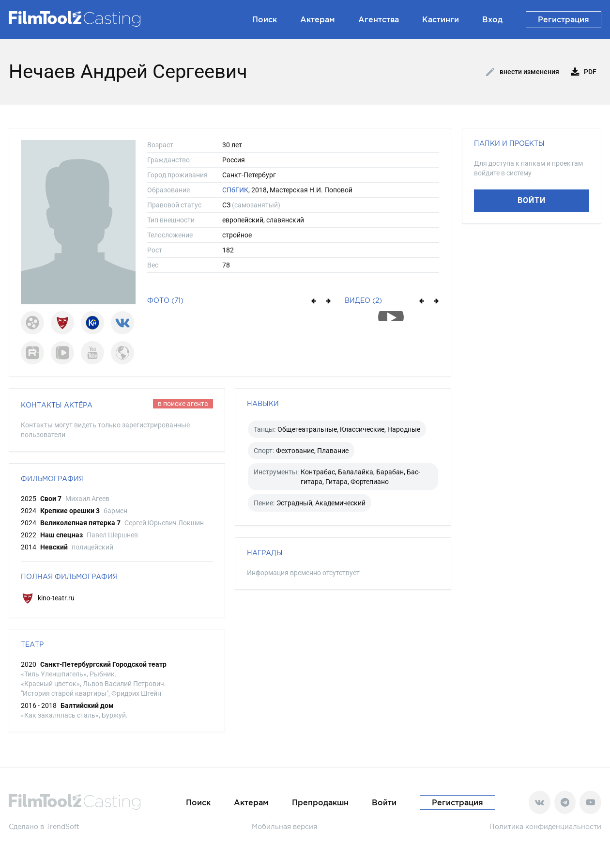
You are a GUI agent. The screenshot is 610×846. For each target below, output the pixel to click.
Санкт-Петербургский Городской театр (103, 664)
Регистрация (563, 19)
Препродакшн (320, 802)
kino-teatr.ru (48, 598)
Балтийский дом (87, 705)
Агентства (378, 19)
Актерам (317, 19)
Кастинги (440, 19)
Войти (532, 200)
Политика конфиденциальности (545, 826)
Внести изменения (522, 72)
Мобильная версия (284, 826)
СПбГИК (235, 190)
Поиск (264, 19)
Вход (492, 19)
